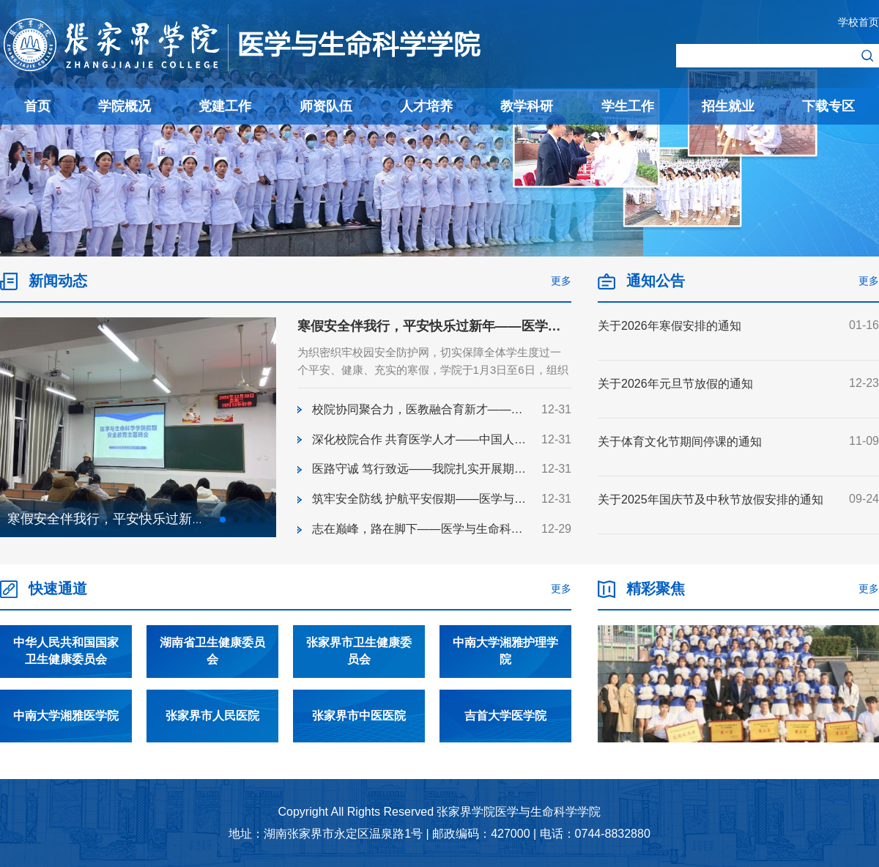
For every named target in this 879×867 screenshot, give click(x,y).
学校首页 (858, 22)
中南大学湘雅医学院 (66, 737)
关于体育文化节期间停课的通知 (680, 441)
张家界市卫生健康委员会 (359, 672)
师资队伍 (326, 106)
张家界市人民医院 (212, 737)
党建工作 (225, 106)
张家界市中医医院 (359, 737)
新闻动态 (58, 281)
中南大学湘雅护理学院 (505, 672)
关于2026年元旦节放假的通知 (675, 383)
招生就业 (728, 106)
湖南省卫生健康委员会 (212, 672)
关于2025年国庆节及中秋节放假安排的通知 (710, 499)
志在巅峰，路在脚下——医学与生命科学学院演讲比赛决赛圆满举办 (488, 529)
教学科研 (526, 106)
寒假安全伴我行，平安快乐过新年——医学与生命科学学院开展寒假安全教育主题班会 (547, 326)
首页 (37, 106)
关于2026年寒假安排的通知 (669, 326)
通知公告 (655, 281)
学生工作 (627, 106)
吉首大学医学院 (505, 737)
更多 (561, 281)
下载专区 (828, 106)
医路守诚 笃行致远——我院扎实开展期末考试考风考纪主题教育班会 (489, 468)
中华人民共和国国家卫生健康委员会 (66, 672)
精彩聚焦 (655, 610)
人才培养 (426, 106)
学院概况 (124, 106)
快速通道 (58, 610)
